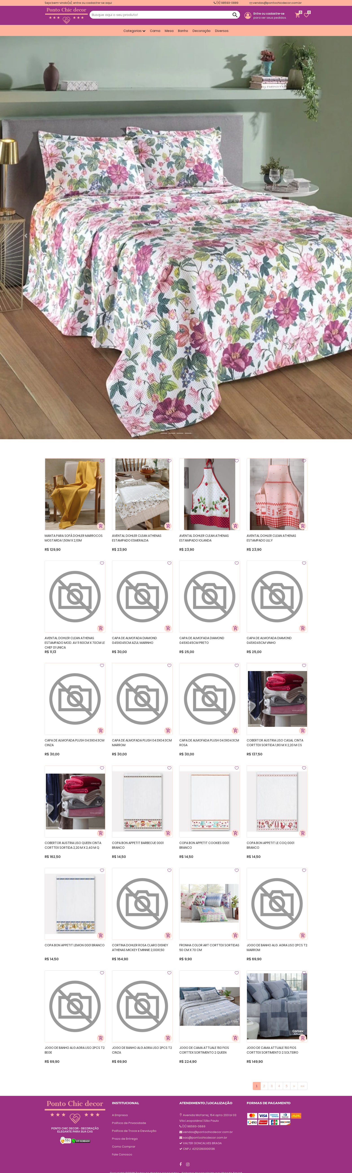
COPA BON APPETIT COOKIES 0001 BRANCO (204, 845)
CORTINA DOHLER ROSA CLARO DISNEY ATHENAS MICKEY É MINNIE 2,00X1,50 (140, 947)
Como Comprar (123, 1146)
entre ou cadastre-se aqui (92, 3)
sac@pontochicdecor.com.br (205, 1121)
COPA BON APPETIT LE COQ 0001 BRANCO (270, 845)
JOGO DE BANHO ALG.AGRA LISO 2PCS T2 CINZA (142, 1050)
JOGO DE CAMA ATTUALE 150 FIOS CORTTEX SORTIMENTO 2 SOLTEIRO (272, 1050)
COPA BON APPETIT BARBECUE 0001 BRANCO (138, 845)
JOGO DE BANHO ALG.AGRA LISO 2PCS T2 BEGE (75, 1050)
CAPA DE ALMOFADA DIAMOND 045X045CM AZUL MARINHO (134, 640)
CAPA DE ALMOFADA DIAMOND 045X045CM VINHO (269, 640)
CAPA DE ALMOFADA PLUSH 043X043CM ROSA (209, 742)
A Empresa (120, 1115)
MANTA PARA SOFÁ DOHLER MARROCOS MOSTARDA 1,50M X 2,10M (74, 538)
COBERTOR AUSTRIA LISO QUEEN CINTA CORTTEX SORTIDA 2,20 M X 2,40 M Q (73, 845)
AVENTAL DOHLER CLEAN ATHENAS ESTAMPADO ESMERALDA (136, 538)
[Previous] (294, 1086)
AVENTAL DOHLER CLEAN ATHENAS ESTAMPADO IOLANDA (204, 538)
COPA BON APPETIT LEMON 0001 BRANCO (75, 945)
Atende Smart (231, 1165)
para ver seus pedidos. (269, 16)
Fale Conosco (122, 1154)
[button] (26, 235)
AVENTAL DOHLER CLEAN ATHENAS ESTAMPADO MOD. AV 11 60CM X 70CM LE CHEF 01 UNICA (75, 642)
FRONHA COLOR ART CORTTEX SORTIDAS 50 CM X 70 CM (209, 947)
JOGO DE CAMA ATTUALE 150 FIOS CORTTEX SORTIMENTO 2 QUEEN (204, 1050)
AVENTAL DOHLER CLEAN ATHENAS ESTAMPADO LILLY (271, 538)
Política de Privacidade (129, 1123)
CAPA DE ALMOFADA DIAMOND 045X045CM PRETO (201, 640)
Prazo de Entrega (125, 1139)
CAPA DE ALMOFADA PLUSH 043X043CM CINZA (74, 742)
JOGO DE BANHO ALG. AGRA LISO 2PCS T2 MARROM (277, 947)
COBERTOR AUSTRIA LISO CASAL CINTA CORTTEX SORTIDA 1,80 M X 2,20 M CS (275, 742)
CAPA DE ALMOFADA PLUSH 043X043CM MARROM (142, 742)
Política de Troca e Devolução (134, 1131)
